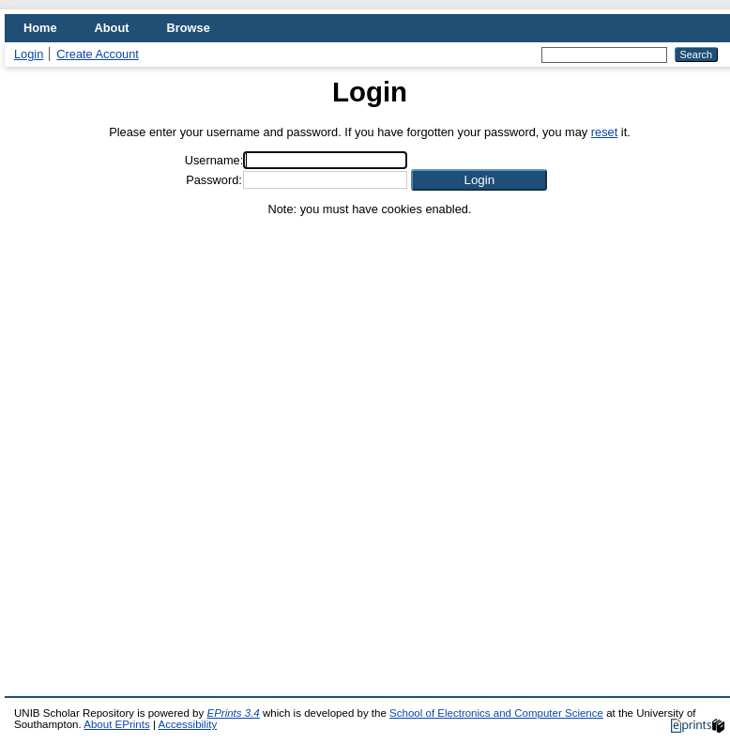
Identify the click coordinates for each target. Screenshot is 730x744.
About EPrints (116, 724)
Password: (214, 180)
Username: (214, 160)
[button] (479, 180)
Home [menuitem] (40, 28)
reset (604, 132)
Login (28, 54)
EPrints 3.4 (232, 713)
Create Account (97, 54)
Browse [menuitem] (188, 28)
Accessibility (187, 724)
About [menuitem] (112, 28)
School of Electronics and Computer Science (496, 713)
